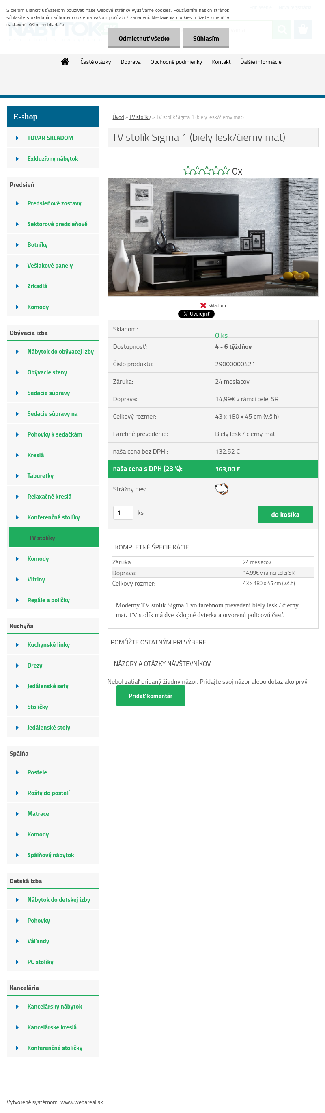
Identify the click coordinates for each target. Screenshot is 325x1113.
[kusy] (123, 513)
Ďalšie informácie (261, 61)
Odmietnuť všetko (144, 38)
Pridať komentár (151, 695)
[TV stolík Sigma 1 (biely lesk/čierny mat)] (213, 181)
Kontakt (221, 61)
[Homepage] (65, 61)
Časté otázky (95, 61)
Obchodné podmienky (176, 61)
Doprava (130, 61)
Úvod (118, 117)
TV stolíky (140, 117)
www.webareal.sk (81, 1102)
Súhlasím (206, 38)
